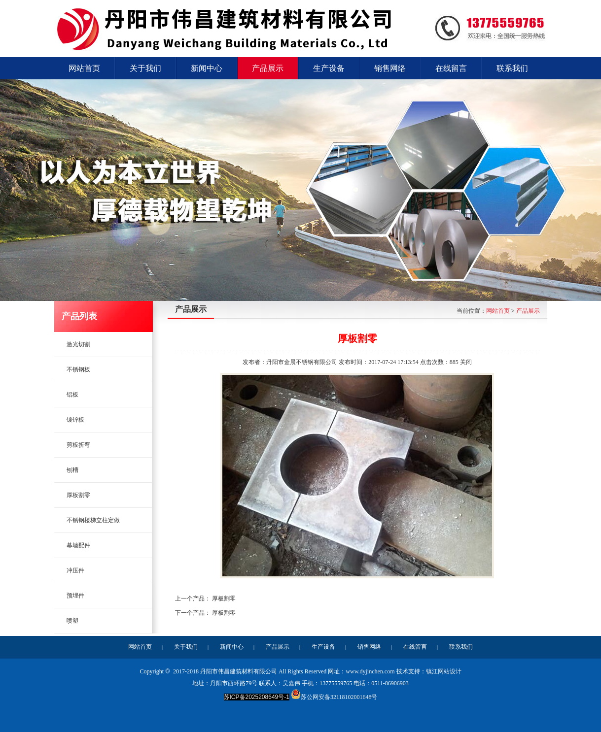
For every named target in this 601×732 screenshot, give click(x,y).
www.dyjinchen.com (370, 671)
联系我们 (461, 646)
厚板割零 (224, 598)
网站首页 (498, 310)
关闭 (466, 362)
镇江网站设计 (443, 671)
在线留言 (415, 646)
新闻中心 (232, 646)
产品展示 (528, 310)
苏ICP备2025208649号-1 (256, 697)
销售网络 (369, 646)
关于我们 (186, 646)
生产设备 (323, 646)
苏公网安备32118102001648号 (334, 697)
